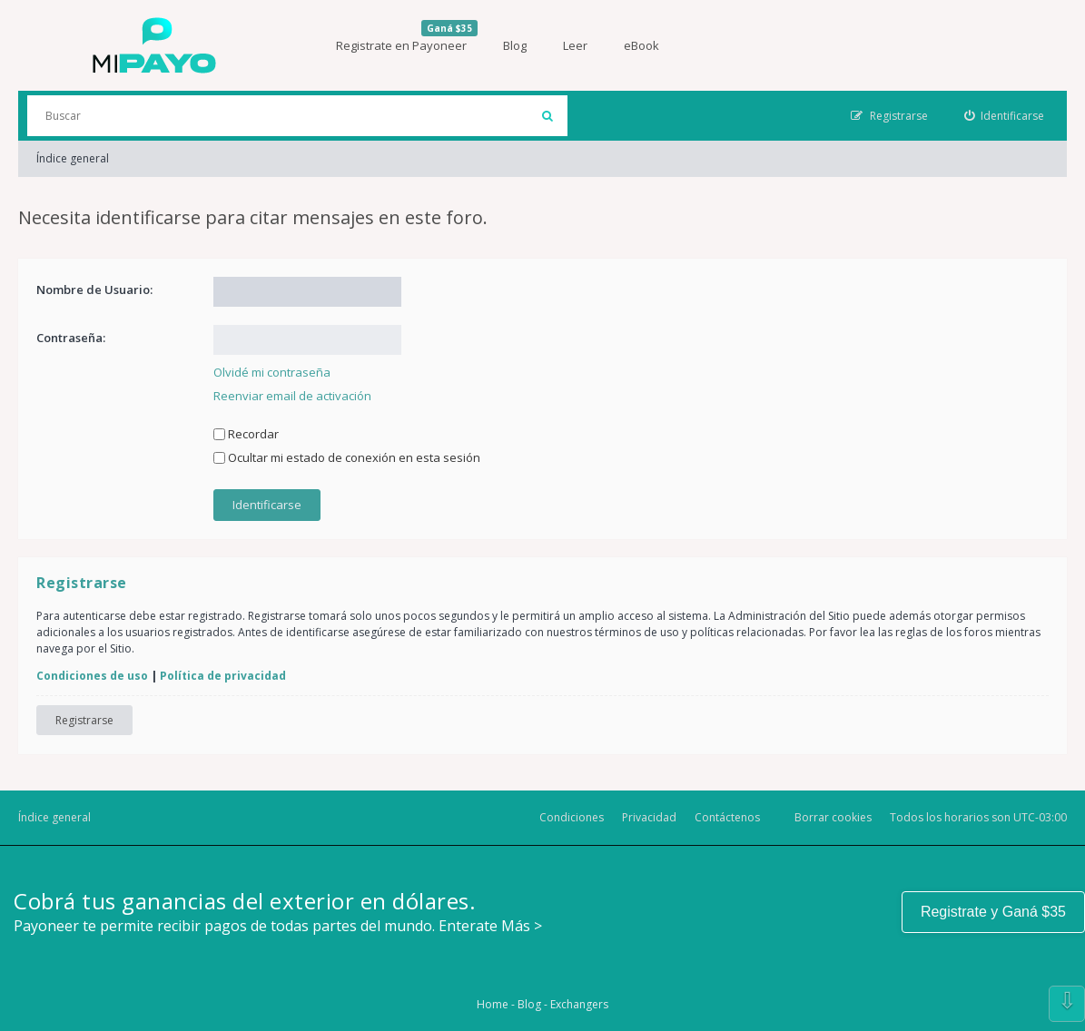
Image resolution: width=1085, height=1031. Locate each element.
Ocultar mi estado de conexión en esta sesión (346, 457)
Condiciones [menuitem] (571, 817)
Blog (515, 45)
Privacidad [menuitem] (649, 817)
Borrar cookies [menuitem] (833, 817)
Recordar (246, 434)
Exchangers (579, 1004)
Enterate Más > (490, 926)
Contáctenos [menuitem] (727, 817)
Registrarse (84, 720)
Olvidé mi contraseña (271, 372)
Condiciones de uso (92, 675)
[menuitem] (1004, 115)
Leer (575, 45)
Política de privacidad (223, 675)
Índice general (54, 817)
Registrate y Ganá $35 (993, 911)
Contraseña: (70, 337)
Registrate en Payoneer (407, 37)
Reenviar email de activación (292, 396)
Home (492, 1004)
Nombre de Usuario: (94, 289)
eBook (641, 45)
